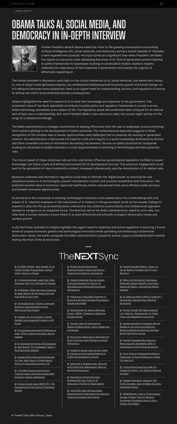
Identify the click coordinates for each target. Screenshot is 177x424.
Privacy (40, 416)
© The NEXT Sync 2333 (23, 416)
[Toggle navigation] (161, 4)
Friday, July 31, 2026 (23, 4)
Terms (49, 416)
